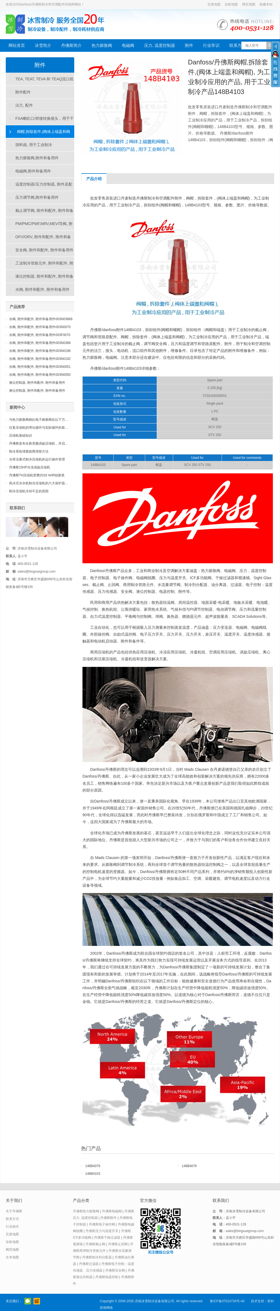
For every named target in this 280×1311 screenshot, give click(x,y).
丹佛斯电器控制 (106, 1277)
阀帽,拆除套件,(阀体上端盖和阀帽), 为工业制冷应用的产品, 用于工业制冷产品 (39, 133)
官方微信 (27, 1301)
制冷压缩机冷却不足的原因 (28, 491)
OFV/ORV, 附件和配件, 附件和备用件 (38, 239)
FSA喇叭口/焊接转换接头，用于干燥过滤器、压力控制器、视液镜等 (40, 120)
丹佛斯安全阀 (115, 1270)
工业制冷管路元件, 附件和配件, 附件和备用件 (39, 265)
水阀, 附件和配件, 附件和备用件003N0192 (40, 359)
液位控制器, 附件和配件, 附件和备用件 (39, 278)
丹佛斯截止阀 (95, 1244)
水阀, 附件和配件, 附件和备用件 (42, 289)
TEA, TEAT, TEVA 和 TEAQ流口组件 (39, 81)
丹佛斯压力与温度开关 (101, 1231)
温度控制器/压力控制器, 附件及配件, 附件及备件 (39, 186)
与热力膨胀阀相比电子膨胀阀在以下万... (38, 420)
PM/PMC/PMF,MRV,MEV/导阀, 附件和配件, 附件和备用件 (39, 225)
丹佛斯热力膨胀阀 (86, 1211)
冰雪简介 (43, 45)
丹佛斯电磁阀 (112, 1211)
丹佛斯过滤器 (89, 1264)
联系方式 (237, 45)
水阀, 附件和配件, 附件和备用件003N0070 (40, 327)
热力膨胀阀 (102, 45)
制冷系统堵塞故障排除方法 (28, 451)
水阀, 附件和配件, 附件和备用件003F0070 (39, 335)
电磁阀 (128, 45)
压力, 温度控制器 (159, 45)
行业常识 (211, 45)
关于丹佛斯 (14, 1211)
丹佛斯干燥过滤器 (107, 1237)
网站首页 (16, 45)
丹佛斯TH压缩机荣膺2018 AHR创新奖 (37, 475)
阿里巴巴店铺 (36, 1301)
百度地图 (214, 4)
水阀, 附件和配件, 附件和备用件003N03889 (40, 319)
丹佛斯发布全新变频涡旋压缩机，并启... (38, 443)
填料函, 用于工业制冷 (33, 145)
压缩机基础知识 (20, 435)
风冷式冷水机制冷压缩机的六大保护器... (38, 483)
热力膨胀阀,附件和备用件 (37, 158)
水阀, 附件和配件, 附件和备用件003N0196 (40, 351)
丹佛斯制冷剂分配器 (97, 1257)
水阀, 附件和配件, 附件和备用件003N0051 (40, 367)
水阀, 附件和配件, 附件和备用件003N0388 (40, 343)
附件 (189, 45)
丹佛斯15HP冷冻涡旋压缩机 (29, 467)
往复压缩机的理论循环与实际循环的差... (38, 428)
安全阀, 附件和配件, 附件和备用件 (44, 250)
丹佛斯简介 (71, 45)
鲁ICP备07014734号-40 (227, 1301)
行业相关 (12, 1226)
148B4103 (92, 1174)
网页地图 (248, 4)
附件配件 (23, 92)
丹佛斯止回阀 (118, 1244)
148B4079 (92, 1166)
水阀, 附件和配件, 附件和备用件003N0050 (40, 375)
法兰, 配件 (24, 105)
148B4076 (189, 1166)
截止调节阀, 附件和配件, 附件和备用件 (39, 212)
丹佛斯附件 (108, 1218)
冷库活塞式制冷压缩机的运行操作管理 (37, 459)
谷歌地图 (231, 4)
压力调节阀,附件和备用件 (37, 197)
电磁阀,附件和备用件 (33, 171)
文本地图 (12, 1257)
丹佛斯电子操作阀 (102, 1224)
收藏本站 (266, 4)
